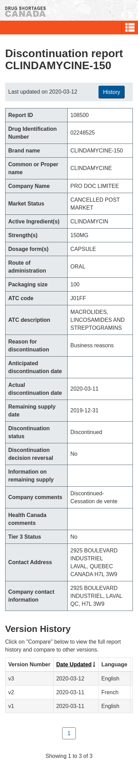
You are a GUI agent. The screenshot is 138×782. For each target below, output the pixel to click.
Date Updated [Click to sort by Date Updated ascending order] (74, 664)
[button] (130, 27)
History (111, 92)
